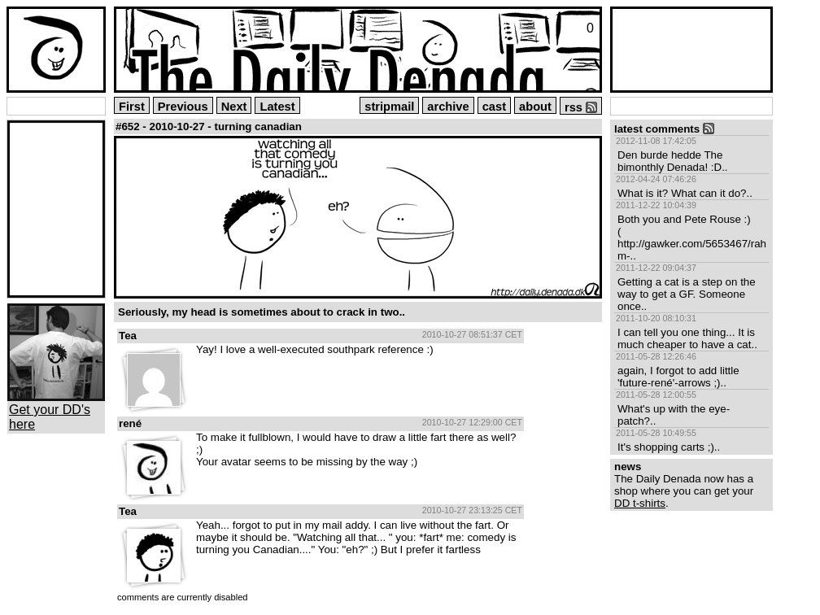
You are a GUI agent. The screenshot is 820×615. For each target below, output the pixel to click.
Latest (277, 106)
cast (494, 106)
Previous (183, 106)
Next (234, 106)
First (132, 106)
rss (581, 107)
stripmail (389, 106)
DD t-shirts (639, 503)
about (535, 106)
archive (448, 106)
